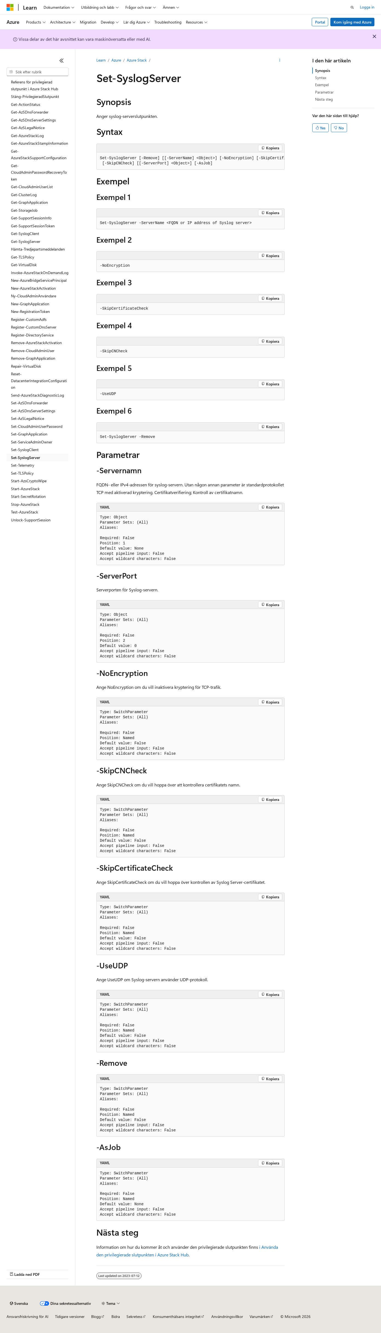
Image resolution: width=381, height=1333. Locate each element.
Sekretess (134, 1316)
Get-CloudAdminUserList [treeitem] (32, 186)
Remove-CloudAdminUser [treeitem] (32, 350)
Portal (320, 22)
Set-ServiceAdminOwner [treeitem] (31, 442)
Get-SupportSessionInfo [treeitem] (31, 217)
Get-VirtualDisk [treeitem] (24, 264)
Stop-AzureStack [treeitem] (25, 504)
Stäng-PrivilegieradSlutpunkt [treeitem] (35, 96)
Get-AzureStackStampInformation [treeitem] (39, 143)
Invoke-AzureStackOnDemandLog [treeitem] (39, 272)
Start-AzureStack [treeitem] (25, 488)
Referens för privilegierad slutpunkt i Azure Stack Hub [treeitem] (34, 85)
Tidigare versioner (70, 1316)
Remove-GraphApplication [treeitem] (33, 358)
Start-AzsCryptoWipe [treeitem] (29, 480)
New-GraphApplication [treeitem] (30, 303)
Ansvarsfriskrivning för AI (27, 1316)
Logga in (367, 7)
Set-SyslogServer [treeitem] (25, 457)
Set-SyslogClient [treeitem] (25, 449)
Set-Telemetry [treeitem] (22, 465)
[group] (190, 161)
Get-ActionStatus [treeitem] (25, 104)
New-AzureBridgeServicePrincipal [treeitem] (39, 280)
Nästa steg (324, 99)
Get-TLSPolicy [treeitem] (22, 257)
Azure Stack (137, 60)
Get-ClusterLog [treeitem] (24, 194)
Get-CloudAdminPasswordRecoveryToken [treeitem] (39, 172)
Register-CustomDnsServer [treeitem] (33, 327)
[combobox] (37, 72)
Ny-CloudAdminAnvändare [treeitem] (33, 295)
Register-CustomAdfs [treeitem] (29, 319)
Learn (101, 60)
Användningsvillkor (227, 1316)
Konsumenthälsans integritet (177, 1316)
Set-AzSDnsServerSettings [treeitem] (33, 410)
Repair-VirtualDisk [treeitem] (26, 366)
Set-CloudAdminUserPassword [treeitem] (36, 426)
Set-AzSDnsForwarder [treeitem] (29, 402)
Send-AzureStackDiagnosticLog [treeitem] (37, 395)
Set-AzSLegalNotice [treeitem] (27, 418)
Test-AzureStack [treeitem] (24, 512)
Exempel (322, 84)
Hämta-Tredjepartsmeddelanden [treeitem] (38, 249)
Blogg (96, 1316)
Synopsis (322, 70)
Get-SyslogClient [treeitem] (25, 233)
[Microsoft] (10, 7)
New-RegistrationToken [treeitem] (30, 311)
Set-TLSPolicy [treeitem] (22, 473)
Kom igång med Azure (352, 22)
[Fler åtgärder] (280, 60)
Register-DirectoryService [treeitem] (32, 335)
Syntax (320, 77)
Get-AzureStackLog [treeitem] (27, 135)
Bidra (115, 1316)
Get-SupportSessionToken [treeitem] (33, 225)
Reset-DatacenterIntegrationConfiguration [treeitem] (39, 380)
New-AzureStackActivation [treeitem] (33, 288)
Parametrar (324, 92)
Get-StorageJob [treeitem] (24, 210)
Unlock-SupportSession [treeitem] (31, 519)
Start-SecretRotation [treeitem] (28, 496)
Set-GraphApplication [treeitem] (29, 434)
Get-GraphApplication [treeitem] (29, 202)
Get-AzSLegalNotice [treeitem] (28, 127)
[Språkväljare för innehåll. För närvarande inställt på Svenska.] (19, 1303)
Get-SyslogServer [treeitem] (25, 241)
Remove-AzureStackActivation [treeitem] (36, 342)
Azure (116, 60)
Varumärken (260, 1316)
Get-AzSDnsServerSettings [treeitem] (33, 120)
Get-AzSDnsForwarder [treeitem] (29, 112)
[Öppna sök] (352, 7)
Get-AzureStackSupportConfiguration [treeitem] (39, 155)
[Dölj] (61, 60)
